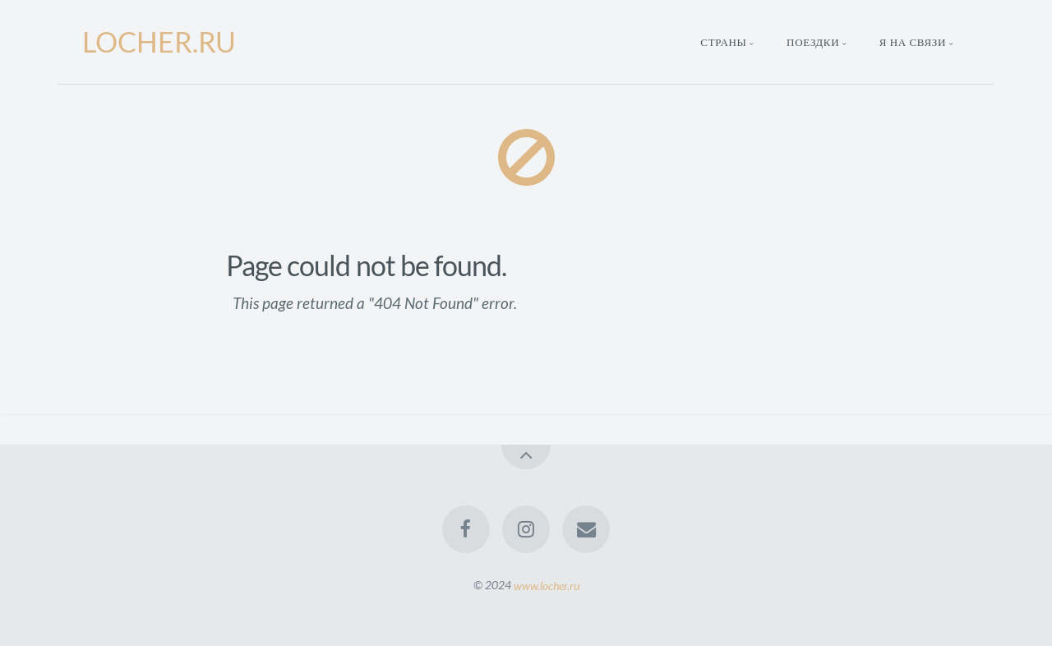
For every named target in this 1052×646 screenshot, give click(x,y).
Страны (723, 41)
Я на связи (912, 41)
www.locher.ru (546, 585)
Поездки (813, 41)
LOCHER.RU (159, 41)
